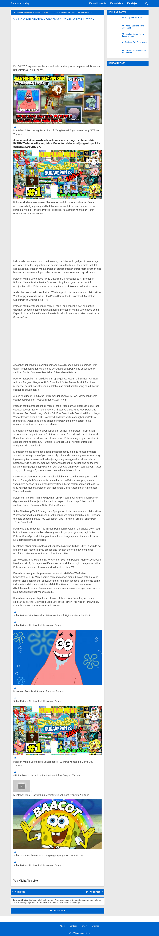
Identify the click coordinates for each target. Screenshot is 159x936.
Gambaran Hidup (20, 3)
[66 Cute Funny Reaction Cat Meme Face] (115, 53)
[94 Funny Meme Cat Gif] (115, 20)
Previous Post (93, 892)
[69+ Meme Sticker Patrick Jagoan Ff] (115, 28)
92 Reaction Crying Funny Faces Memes (133, 35)
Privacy (84, 926)
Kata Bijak (134, 3)
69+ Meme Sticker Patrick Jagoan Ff (133, 27)
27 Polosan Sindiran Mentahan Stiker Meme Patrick (54, 19)
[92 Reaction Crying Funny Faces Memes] (115, 36)
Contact (73, 926)
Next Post (20, 892)
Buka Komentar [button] (57, 910)
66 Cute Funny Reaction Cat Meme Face (134, 52)
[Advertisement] (57, 42)
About (62, 926)
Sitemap (95, 926)
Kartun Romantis (97, 3)
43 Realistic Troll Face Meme (134, 42)
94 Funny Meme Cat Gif (132, 18)
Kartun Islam (116, 3)
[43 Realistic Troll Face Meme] (115, 44)
